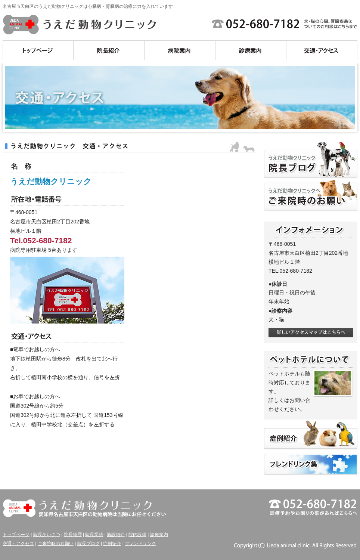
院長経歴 (73, 534)
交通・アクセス (18, 543)
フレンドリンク (140, 543)
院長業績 (94, 534)
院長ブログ (88, 543)
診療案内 (159, 534)
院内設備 (137, 534)
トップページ (16, 534)
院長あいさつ (46, 534)
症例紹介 (112, 543)
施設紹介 (116, 534)
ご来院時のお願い (56, 543)
